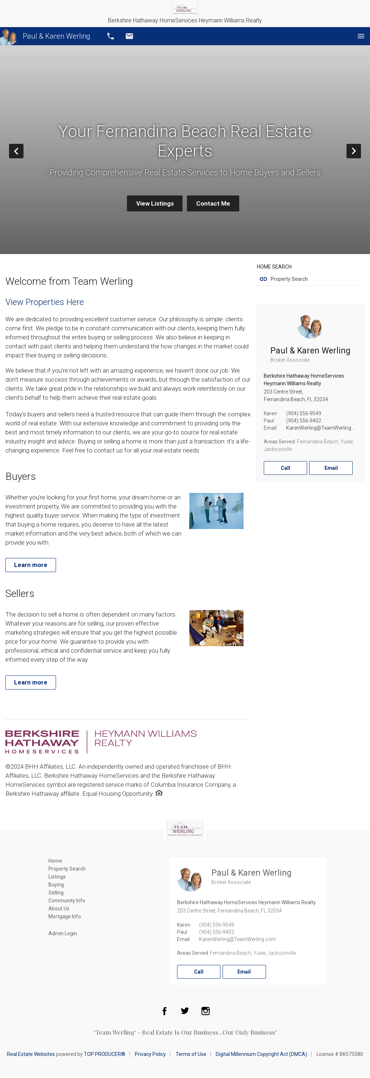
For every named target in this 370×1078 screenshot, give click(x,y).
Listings (57, 877)
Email (129, 36)
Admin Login (62, 933)
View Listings (155, 203)
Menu (361, 36)
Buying (56, 885)
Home (55, 861)
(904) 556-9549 (303, 413)
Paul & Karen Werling (45, 36)
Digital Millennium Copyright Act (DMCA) (261, 1054)
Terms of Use (191, 1054)
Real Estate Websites (31, 1054)
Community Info (66, 900)
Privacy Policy (150, 1054)
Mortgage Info (64, 916)
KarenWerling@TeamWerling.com (324, 428)
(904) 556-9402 (303, 421)
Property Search (289, 279)
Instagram (205, 1011)
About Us (58, 908)
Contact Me (213, 203)
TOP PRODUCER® (104, 1054)
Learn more (30, 564)
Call (111, 36)
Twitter (185, 1011)
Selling (56, 893)
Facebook (164, 1011)
